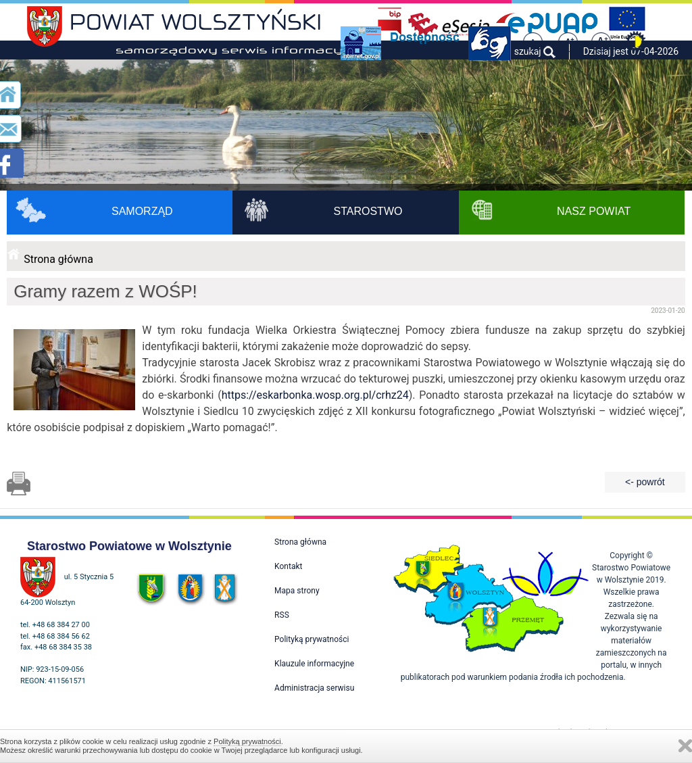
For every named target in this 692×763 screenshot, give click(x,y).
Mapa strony (296, 590)
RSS (281, 615)
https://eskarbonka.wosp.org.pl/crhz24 (315, 395)
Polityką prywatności (247, 741)
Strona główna (58, 259)
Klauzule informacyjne (314, 663)
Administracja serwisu (314, 688)
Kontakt (288, 566)
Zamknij (685, 745)
